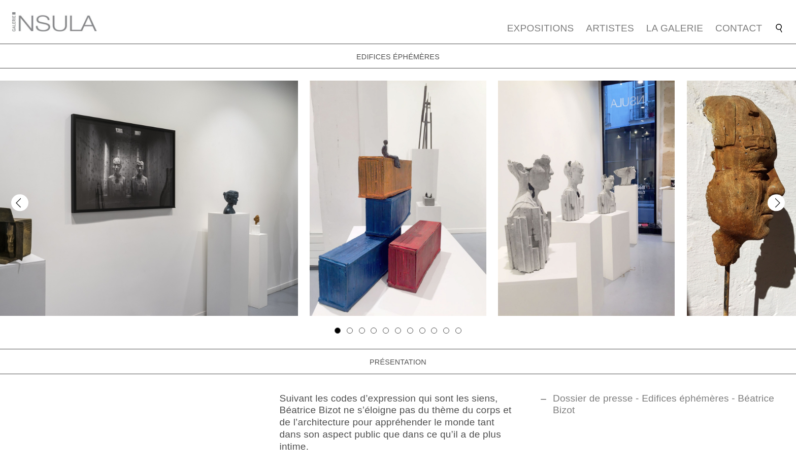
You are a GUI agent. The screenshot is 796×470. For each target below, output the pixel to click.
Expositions (540, 28)
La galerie (675, 28)
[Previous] (19, 202)
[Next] (776, 202)
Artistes (610, 28)
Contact (738, 28)
